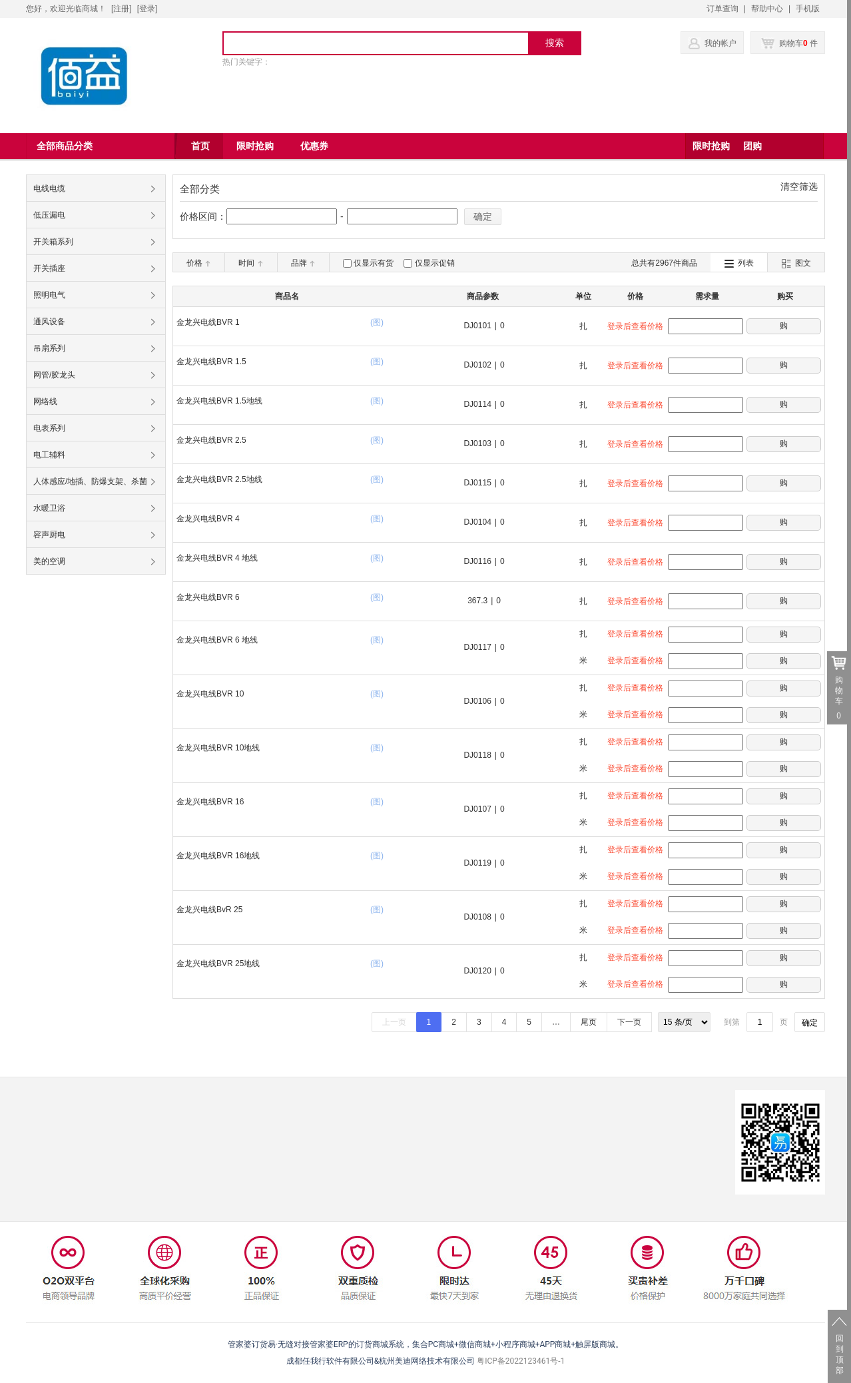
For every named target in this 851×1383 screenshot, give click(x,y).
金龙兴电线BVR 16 (210, 801)
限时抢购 (711, 146)
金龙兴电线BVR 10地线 (218, 747)
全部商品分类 (65, 146)
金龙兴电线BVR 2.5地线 (219, 479)
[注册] (121, 8)
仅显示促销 (435, 263)
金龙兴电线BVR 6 (208, 597)
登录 (147, 8)
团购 (752, 146)
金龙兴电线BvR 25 (209, 909)
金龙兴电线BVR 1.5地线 (219, 401)
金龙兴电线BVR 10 (210, 693)
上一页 (394, 1022)
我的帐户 (720, 43)
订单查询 (722, 8)
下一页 (629, 1022)
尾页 (589, 1022)
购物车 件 (789, 43)
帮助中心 (767, 8)
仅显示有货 (374, 263)
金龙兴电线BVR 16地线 (218, 855)
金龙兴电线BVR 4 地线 (217, 558)
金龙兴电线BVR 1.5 (211, 361)
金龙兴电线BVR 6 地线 (217, 640)
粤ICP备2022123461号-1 (521, 1361)
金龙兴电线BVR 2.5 (211, 440)
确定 (482, 216)
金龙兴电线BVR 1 (208, 322)
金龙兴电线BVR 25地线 (218, 963)
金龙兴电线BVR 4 (208, 518)
